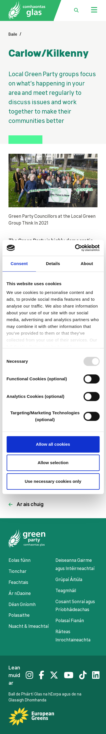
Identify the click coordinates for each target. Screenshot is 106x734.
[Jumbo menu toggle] (94, 10)
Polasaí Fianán (69, 620)
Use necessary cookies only (53, 481)
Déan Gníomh (22, 604)
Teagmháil (65, 590)
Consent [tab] (19, 263)
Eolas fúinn (19, 560)
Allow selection (53, 462)
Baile (12, 34)
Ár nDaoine (19, 593)
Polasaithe (19, 615)
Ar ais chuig (30, 504)
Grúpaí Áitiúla (68, 579)
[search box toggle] (76, 10)
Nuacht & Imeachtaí (28, 626)
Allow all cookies (53, 444)
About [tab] (87, 263)
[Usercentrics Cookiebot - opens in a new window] (75, 247)
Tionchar (17, 571)
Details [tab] (53, 263)
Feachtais (18, 582)
